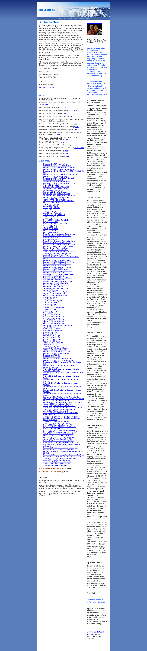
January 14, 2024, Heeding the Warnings (57, 253)
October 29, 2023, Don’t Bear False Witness (58, 274)
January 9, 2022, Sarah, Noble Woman (56, 463)
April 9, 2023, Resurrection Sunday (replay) (58, 325)
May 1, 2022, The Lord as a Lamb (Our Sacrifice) (60, 432)
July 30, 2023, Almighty (51, 297)
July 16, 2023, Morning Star (52, 301)
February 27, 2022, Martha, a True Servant (58, 449)
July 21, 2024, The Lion (51, 206)
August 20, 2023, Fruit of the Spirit (55, 292)
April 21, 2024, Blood (50, 229)
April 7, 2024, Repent (50, 232)
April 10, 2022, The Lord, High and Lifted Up (58, 437)
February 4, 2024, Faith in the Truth (55, 248)
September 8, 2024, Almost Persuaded (56, 194)
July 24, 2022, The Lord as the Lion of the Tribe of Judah (62, 407)
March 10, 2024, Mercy (51, 239)
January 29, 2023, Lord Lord (53, 343)
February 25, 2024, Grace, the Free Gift (56, 243)
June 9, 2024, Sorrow (50, 216)
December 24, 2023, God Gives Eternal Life (58, 260)
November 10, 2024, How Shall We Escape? (58, 178)
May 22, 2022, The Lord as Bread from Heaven (59, 427)
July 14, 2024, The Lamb (51, 208)
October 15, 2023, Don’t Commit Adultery (57, 278)
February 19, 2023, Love (51, 337)
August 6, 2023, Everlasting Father (55, 295)
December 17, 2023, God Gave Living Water (58, 262)
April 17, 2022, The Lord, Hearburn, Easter (58, 435)
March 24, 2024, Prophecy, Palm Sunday (57, 236)
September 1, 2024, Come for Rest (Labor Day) (59, 195)
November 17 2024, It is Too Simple (55, 176)
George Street (79, 148)
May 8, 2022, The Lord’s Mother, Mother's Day (59, 430)
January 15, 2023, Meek (51, 346)
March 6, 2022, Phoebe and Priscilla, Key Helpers (60, 448)
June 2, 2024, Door (49, 218)
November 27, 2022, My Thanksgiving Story (58, 358)
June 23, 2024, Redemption (52, 213)
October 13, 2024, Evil (51, 185)
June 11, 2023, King (50, 309)
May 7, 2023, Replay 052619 (53, 318)
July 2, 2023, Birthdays (51, 304)
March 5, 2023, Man (50, 334)
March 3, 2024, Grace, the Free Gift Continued (59, 241)
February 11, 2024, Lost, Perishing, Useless (58, 246)
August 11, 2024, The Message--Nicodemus (58, 201)
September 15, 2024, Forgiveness (55, 192)
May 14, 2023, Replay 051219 (53, 316)
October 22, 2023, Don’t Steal (53, 276)
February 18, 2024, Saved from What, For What (59, 244)
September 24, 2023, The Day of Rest (56, 283)
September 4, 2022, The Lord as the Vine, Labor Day (61, 397)
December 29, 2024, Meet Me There (55, 164)
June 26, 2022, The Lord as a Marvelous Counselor (61, 416)
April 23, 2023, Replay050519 (53, 322)
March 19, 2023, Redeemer (52, 330)
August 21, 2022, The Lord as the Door (56, 400)
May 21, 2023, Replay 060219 (53, 315)
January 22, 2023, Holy (51, 344)
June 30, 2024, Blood (50, 211)
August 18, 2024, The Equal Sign (54, 199)
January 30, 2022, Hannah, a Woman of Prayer (59, 458)
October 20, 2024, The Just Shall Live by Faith (59, 183)
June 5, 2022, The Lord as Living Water (56, 423)
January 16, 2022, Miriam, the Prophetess (57, 462)
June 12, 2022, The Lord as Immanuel (56, 421)
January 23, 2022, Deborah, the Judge (56, 460)
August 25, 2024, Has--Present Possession (58, 197)
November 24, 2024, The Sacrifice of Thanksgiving (60, 174)
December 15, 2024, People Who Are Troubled (59, 167)
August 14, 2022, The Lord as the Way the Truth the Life (62, 402)
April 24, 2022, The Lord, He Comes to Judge (58, 434)
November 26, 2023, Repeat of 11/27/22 (57, 267)
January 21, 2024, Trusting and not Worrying (58, 251)
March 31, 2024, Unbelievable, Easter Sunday (59, 234)
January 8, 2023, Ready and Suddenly (56, 348)
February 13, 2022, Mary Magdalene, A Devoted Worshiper (63, 455)
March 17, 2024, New (50, 237)
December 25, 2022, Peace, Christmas (56, 351)
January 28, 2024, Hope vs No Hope (55, 250)
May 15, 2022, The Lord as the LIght (55, 428)
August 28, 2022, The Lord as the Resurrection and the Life (63, 399)
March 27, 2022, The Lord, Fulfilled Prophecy (58, 441)
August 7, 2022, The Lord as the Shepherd (58, 404)
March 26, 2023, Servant (51, 329)
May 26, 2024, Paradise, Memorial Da (56, 220)
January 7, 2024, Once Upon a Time (55, 255)
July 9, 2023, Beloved (50, 302)
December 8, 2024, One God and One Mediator (59, 169)
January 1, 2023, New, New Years (55, 350)
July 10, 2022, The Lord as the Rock (55, 411)
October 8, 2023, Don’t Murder (53, 279)
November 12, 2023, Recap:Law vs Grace (57, 271)
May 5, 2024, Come (50, 225)
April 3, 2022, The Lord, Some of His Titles (57, 439)
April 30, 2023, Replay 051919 (53, 320)
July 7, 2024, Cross (50, 209)
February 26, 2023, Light (51, 336)
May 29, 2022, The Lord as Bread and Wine (58, 425)
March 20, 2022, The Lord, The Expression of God (60, 442)
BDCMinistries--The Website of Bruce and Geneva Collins (73, 18)
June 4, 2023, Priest (50, 311)
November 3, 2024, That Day (53, 180)
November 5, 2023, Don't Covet (54, 272)
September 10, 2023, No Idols (53, 286)
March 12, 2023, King (50, 332)
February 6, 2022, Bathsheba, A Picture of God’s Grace (62, 456)
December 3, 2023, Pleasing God (54, 265)
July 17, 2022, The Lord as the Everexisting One (59, 409)
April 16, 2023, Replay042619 (53, 323)
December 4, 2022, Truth (51, 357)
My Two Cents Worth (46, 87)
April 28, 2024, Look (50, 227)
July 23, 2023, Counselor (51, 299)
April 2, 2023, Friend (50, 327)
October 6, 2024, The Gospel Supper (56, 187)
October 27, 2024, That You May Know (56, 181)
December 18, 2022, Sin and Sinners (56, 353)
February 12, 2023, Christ (52, 339)
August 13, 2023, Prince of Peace (54, 293)
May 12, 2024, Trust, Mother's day (55, 223)
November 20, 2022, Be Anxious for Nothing (58, 360)
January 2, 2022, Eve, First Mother (55, 465)
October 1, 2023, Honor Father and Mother (58, 281)
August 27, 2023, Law (50, 290)
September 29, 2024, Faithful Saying (55, 188)
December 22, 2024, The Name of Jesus (57, 166)
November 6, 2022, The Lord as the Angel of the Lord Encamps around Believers (61, 366)
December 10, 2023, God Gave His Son (57, 264)
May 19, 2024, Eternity (51, 222)
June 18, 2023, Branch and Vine (54, 308)
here (58, 100)
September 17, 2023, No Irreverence (55, 285)
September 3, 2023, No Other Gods (55, 288)
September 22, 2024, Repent (53, 190)
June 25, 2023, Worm (50, 306)
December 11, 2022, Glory (52, 355)
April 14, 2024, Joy (49, 230)
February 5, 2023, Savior (51, 341)
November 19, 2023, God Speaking (55, 269)
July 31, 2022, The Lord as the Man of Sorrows (59, 406)
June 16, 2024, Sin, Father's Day (54, 215)
